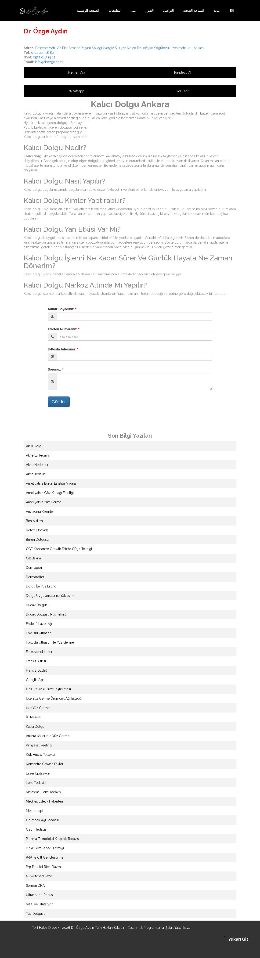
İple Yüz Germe (38, 708)
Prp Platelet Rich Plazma (44, 867)
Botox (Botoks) (37, 530)
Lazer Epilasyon (38, 773)
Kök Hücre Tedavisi (40, 754)
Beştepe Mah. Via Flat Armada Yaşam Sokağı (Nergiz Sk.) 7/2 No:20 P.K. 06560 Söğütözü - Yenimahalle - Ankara (119, 48)
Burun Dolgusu (37, 539)
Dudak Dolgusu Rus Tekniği (46, 614)
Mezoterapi (34, 811)
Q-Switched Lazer (39, 876)
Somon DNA (35, 885)
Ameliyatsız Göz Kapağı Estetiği (50, 493)
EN (232, 10)
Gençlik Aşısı (35, 680)
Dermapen (34, 567)
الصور (150, 10)
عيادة (216, 10)
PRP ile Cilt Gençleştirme (44, 857)
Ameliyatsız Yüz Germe (43, 502)
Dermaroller (35, 577)
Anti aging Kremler (40, 511)
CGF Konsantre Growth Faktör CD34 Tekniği (59, 549)
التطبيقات (114, 10)
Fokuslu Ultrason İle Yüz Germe (50, 642)
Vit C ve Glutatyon (39, 904)
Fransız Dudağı (37, 670)
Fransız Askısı (36, 661)
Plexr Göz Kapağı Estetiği (45, 848)
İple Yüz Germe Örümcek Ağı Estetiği (54, 698)
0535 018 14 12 (44, 57)
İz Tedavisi (33, 717)
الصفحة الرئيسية (88, 10)
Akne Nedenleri (37, 465)
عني (133, 10)
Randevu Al (182, 72)
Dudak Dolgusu (37, 605)
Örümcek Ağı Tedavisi (42, 820)
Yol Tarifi (182, 91)
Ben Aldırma (35, 521)
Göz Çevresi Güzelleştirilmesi (48, 689)
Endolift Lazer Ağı (39, 624)
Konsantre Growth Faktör (44, 764)
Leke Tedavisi (36, 783)
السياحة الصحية (193, 10)
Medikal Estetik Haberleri (44, 801)
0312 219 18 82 (42, 52)
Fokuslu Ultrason (38, 633)
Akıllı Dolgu (34, 446)
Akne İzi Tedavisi (38, 455)
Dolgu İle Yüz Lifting (41, 586)
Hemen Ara (76, 72)
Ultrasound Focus (39, 895)
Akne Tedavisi (36, 474)
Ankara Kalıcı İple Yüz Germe (47, 736)
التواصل (168, 10)
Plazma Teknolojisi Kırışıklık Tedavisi (52, 839)
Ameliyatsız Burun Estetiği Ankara (51, 483)
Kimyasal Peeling (39, 745)
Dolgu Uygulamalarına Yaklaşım (50, 596)
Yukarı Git (235, 938)
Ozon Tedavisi (36, 829)
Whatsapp (76, 91)
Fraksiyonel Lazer (39, 652)
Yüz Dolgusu (35, 913)
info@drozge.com (49, 62)
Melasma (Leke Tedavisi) (44, 792)
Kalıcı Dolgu (35, 726)
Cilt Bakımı (34, 558)
